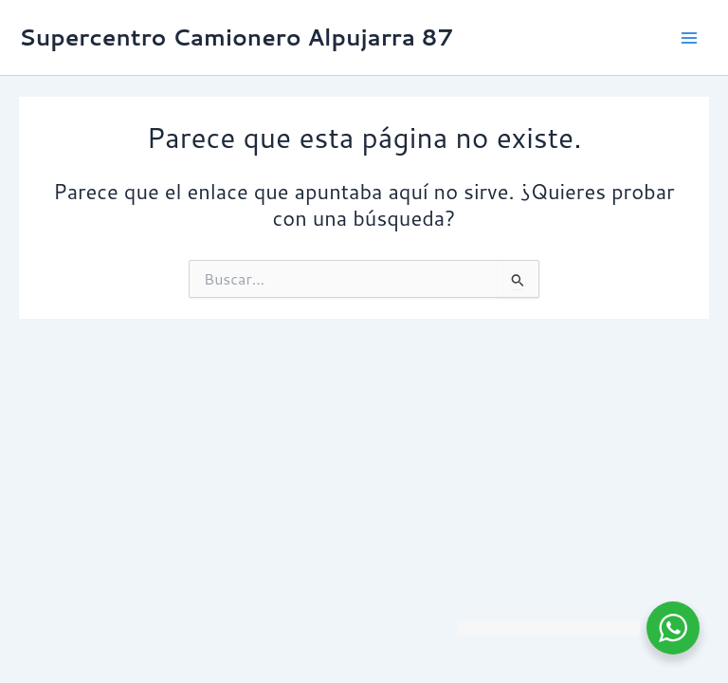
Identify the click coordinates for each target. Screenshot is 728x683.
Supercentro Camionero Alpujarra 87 (236, 37)
